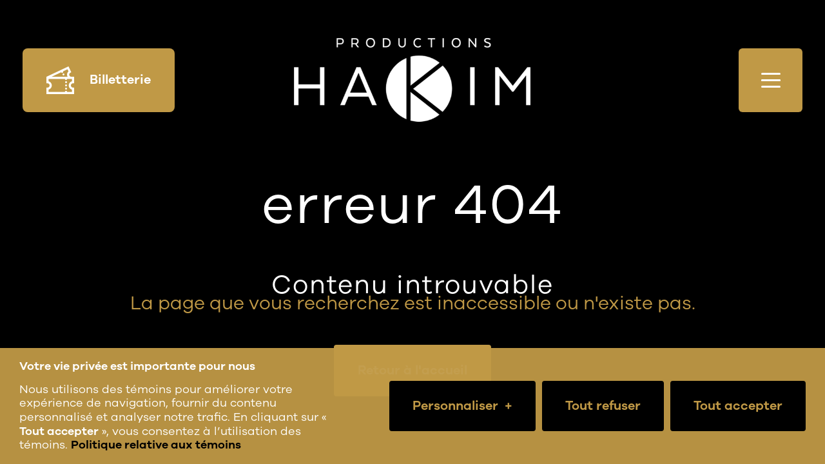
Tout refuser (603, 405)
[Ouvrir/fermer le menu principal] (770, 80)
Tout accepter (738, 405)
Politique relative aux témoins (156, 444)
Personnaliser (462, 406)
